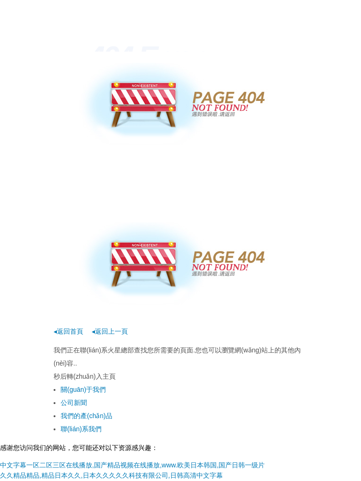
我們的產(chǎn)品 (86, 416)
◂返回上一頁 (110, 331)
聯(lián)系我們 (81, 429)
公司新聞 (74, 402)
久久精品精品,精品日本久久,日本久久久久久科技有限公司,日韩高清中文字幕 (111, 475)
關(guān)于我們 (83, 389)
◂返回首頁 (68, 331)
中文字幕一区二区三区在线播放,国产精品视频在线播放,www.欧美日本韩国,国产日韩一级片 (132, 465)
